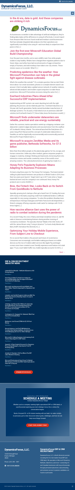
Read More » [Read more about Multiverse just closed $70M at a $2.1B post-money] (8, 325)
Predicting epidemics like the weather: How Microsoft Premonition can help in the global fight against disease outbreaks (35, 75)
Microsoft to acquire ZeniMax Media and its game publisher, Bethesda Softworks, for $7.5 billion (35, 143)
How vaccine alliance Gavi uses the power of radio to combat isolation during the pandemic (36, 211)
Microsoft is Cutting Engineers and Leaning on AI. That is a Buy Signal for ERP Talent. (19, 338)
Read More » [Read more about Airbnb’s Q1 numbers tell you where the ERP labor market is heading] (8, 357)
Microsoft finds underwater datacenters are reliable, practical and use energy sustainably (35, 119)
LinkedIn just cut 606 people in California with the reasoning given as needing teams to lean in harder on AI (20, 296)
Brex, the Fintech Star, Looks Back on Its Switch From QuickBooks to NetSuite (36, 187)
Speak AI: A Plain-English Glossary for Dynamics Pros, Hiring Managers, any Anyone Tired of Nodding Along (19, 346)
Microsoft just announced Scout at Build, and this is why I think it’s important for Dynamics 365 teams (20, 288)
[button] (72, 13)
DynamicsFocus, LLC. (17, 6)
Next (62, 252)
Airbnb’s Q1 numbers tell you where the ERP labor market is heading (18, 353)
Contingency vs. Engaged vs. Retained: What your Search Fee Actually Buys (20, 315)
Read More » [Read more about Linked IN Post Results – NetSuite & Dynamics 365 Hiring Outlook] (8, 274)
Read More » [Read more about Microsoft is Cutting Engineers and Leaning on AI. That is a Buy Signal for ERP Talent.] (8, 341)
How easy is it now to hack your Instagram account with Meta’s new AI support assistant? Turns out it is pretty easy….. (19, 279)
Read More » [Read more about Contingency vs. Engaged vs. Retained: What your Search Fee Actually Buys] (8, 318)
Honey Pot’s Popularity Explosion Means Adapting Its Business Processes (32, 166)
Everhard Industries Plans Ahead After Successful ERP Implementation (31, 98)
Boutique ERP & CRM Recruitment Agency (14, 8)
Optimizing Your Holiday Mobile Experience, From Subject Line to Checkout (34, 232)
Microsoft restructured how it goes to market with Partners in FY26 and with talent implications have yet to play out (19, 362)
